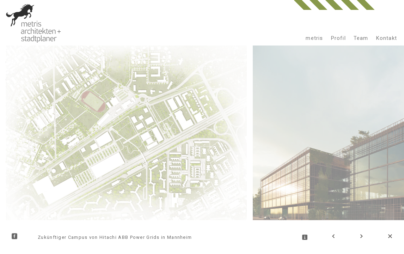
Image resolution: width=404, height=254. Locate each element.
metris (314, 38)
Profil (338, 38)
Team (361, 38)
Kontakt (386, 38)
